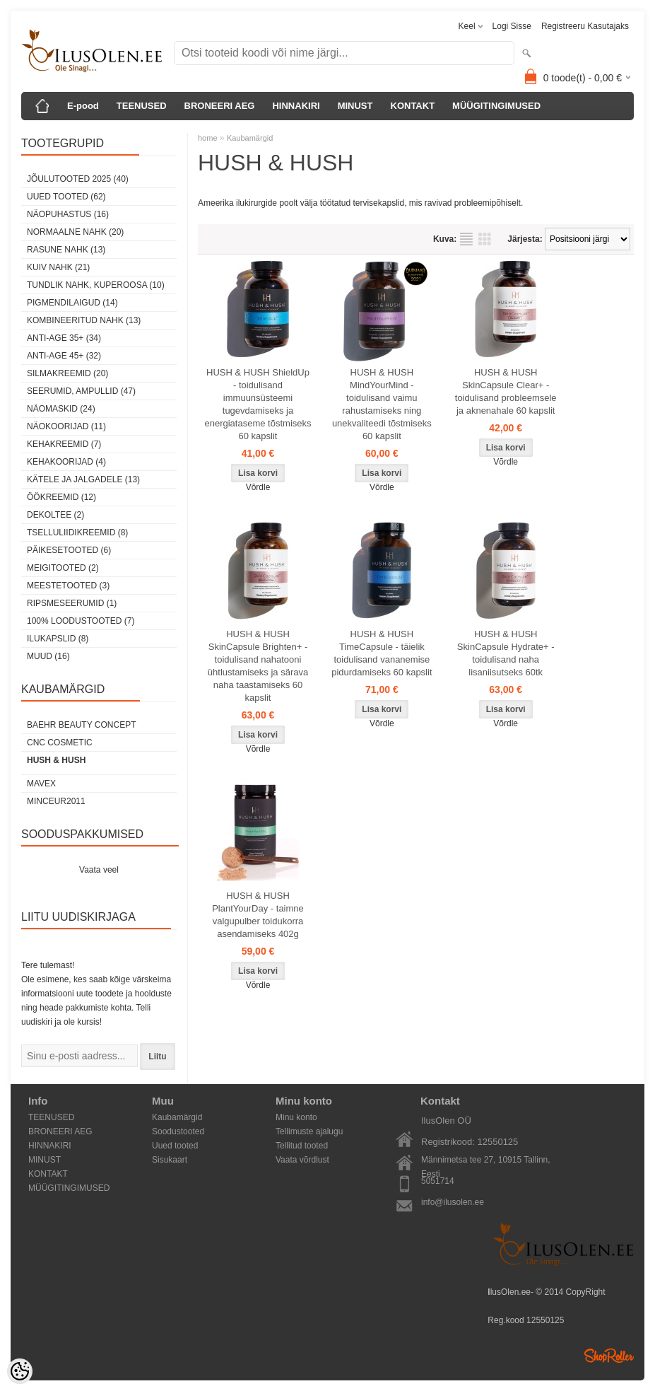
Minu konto (296, 1117)
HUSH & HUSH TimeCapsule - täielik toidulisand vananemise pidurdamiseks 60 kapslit (381, 653)
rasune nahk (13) (66, 250)
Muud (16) (48, 656)
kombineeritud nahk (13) (84, 320)
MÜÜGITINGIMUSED (496, 105)
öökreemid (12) (61, 497)
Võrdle (258, 487)
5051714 (437, 1181)
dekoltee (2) (55, 515)
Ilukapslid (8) (57, 639)
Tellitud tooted (302, 1146)
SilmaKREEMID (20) (67, 373)
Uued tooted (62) (66, 197)
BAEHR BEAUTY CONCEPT (81, 725)
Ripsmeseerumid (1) (72, 603)
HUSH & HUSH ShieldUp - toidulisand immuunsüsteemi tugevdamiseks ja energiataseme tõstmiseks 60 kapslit (257, 404)
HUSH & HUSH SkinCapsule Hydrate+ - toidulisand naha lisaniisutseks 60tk (506, 653)
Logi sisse (511, 26)
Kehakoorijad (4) (66, 462)
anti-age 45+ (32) (64, 356)
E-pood (83, 105)
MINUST (355, 105)
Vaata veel (99, 870)
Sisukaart (169, 1160)
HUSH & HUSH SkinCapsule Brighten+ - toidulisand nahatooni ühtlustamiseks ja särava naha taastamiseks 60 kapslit (258, 666)
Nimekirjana (466, 239)
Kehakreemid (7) (64, 444)
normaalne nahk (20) (75, 232)
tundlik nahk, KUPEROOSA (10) (96, 285)
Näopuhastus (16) (68, 214)
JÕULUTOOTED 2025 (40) (78, 179)
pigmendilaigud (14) (72, 303)
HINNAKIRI (295, 105)
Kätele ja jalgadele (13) (83, 479)
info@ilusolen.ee (452, 1202)
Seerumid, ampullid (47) (81, 391)
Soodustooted (178, 1131)
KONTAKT (413, 105)
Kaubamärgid (250, 138)
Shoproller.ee (609, 1356)
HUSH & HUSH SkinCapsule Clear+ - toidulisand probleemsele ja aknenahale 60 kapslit (506, 391)
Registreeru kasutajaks (585, 26)
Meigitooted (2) (63, 568)
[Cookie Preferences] (20, 1371)
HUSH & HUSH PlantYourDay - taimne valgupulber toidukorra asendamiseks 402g (258, 914)
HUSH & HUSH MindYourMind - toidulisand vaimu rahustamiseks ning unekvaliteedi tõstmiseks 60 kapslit (382, 404)
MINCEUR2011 (56, 801)
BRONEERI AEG (219, 105)
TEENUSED (142, 105)
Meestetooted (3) (68, 585)
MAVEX (41, 783)
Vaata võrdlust (302, 1160)
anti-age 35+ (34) (64, 338)
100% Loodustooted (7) (80, 621)
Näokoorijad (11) (66, 426)
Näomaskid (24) (61, 409)
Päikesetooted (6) (69, 550)
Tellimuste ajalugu (309, 1131)
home (208, 138)
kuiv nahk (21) (58, 267)
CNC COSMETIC (60, 742)
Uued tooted (175, 1146)
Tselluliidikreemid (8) (77, 532)
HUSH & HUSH (56, 760)
